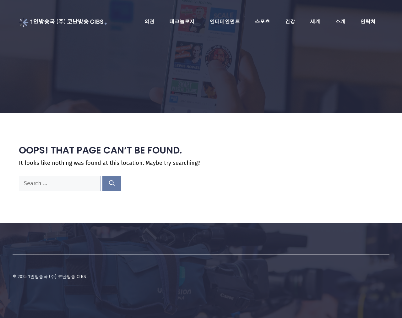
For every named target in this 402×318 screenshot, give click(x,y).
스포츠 (262, 21)
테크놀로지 (182, 21)
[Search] (111, 183)
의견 (149, 21)
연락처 (368, 21)
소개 (340, 21)
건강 (290, 21)
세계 (315, 21)
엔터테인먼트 (225, 21)
